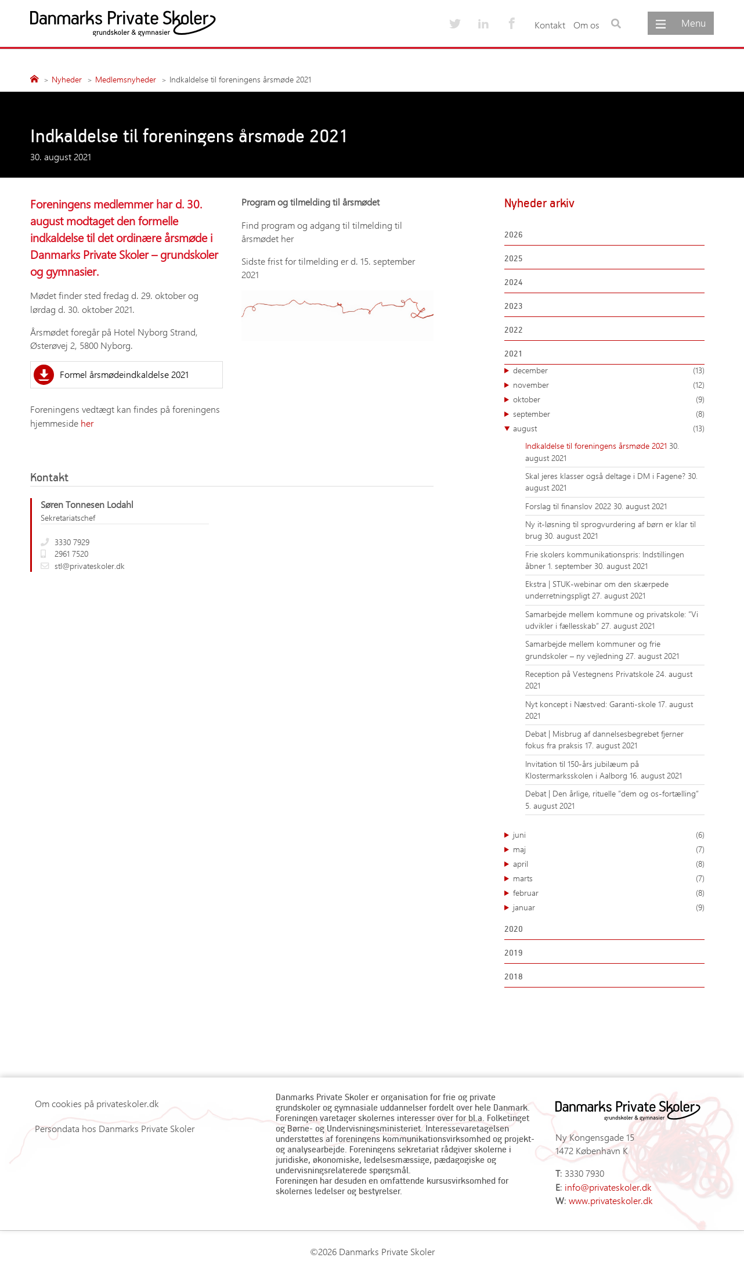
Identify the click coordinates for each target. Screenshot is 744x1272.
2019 (513, 952)
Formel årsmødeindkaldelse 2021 (124, 374)
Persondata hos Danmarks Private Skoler (114, 1128)
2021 (513, 353)
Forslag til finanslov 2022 (569, 505)
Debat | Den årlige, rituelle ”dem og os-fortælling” (612, 793)
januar (609, 907)
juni (609, 835)
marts (609, 878)
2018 (513, 976)
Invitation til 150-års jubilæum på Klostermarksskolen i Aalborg (582, 769)
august (609, 428)
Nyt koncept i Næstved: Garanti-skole (591, 703)
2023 (513, 305)
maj (609, 849)
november (609, 385)
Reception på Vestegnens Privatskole (590, 673)
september (609, 414)
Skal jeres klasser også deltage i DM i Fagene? (606, 475)
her (87, 423)
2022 (513, 329)
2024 (513, 281)
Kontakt (549, 25)
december (609, 370)
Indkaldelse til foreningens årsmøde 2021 (597, 445)
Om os (586, 25)
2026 (513, 234)
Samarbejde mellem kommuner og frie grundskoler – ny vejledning (592, 649)
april (609, 864)
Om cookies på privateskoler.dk (97, 1103)
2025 (513, 258)
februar (609, 893)
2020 (513, 928)
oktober (609, 399)
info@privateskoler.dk (608, 1187)
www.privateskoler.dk (611, 1200)
